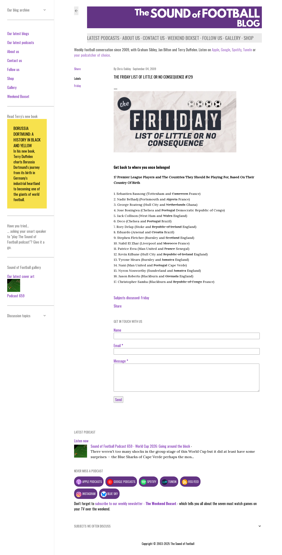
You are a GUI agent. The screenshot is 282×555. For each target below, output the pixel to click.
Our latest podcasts (20, 42)
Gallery (233, 37)
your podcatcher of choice (92, 55)
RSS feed (190, 481)
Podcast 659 (15, 295)
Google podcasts (121, 481)
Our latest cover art (20, 276)
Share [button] (77, 69)
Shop (248, 37)
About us (131, 37)
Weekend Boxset (183, 37)
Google (225, 49)
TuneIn (247, 49)
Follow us (212, 37)
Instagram (85, 493)
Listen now (81, 440)
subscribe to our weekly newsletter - (135, 503)
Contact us (154, 37)
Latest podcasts (103, 37)
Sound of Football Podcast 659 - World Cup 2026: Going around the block (140, 446)
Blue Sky (109, 493)
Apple (215, 49)
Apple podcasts (89, 481)
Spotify (236, 49)
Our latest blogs (18, 33)
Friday (77, 86)
